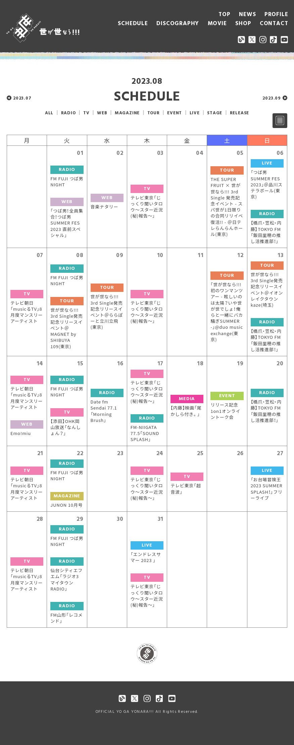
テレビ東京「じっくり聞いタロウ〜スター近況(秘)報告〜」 (147, 207)
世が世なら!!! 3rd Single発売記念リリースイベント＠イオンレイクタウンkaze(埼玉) (267, 289)
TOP (224, 14)
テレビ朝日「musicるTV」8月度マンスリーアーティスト (26, 312)
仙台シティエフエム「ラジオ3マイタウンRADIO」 (66, 579)
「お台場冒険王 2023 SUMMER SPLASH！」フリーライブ (267, 489)
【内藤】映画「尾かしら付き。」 (185, 411)
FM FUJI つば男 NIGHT (66, 182)
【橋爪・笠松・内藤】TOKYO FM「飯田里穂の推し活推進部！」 (266, 232)
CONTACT (274, 23)
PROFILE (276, 14)
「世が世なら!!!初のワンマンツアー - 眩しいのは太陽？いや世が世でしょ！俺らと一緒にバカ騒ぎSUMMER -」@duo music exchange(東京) (226, 312)
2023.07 (22, 98)
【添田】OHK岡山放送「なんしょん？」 (65, 427)
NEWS (247, 14)
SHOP (243, 23)
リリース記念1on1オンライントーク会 (225, 411)
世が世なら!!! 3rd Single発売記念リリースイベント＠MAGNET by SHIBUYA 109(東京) (66, 328)
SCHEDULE (133, 23)
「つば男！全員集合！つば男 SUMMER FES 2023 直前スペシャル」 (66, 223)
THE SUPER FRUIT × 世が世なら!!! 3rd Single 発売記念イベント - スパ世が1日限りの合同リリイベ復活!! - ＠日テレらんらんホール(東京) (226, 206)
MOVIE (217, 23)
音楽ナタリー (104, 207)
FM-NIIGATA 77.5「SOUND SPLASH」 (145, 433)
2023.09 (271, 98)
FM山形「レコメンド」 (66, 618)
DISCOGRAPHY (177, 23)
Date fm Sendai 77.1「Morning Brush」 (104, 411)
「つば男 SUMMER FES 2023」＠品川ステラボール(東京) (267, 184)
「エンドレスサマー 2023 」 (146, 557)
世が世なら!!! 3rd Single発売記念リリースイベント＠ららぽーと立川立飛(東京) (107, 312)
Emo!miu (20, 433)
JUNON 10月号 (66, 505)
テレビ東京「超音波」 (185, 489)
